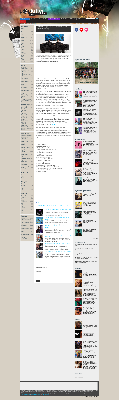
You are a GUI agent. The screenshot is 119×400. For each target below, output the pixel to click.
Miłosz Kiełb (23, 227)
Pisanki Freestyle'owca (26, 97)
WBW (22, 167)
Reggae (23, 207)
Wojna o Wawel (24, 168)
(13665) (31, 218)
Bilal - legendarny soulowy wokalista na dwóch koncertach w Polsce (89, 230)
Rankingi (23, 49)
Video (22, 59)
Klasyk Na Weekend (25, 86)
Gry (22, 34)
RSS (96, 23)
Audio (22, 175)
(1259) (31, 227)
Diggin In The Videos (25, 73)
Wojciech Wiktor (24, 238)
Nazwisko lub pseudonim (41, 267)
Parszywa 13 (24, 96)
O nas (71, 23)
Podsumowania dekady (26, 153)
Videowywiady (24, 164)
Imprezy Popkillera (25, 143)
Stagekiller (23, 113)
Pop (22, 204)
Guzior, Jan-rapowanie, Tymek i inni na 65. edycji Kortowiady (89, 212)
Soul (22, 210)
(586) (32, 238)
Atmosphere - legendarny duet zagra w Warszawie (89, 193)
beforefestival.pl (79, 377)
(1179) (31, 228)
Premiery (23, 44)
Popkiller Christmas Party (26, 156)
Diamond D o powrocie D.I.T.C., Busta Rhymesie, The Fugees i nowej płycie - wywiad (90, 363)
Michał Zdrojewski (25, 234)
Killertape (23, 84)
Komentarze (24, 37)
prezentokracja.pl (79, 376)
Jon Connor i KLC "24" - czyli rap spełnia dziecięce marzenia (89, 272)
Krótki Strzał (24, 87)
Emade (64, 205)
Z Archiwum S (24, 129)
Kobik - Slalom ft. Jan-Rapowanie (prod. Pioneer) (89, 160)
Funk (22, 198)
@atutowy (57, 205)
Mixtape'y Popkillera (25, 147)
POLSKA (33, 18)
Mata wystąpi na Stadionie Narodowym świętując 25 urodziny (89, 203)
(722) (32, 232)
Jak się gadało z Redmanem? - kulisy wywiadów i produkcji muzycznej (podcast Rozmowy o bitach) (88, 333)
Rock (22, 209)
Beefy (22, 28)
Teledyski (23, 177)
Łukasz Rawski (24, 236)
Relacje (22, 188)
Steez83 (52, 205)
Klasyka (23, 36)
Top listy (23, 56)
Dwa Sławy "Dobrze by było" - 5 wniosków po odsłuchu (90, 299)
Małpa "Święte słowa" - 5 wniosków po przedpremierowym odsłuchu (89, 281)
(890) (32, 231)
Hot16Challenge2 (25, 81)
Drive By (23, 77)
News (22, 40)
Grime (22, 200)
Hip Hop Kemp (24, 141)
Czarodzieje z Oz (25, 70)
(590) (32, 237)
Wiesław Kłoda (24, 233)
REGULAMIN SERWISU (25, 394)
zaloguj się (33, 23)
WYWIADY (72, 18)
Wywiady (23, 61)
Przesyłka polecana (25, 108)
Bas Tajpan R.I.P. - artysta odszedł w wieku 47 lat (89, 110)
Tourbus (23, 119)
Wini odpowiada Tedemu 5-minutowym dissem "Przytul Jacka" (90, 101)
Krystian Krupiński (25, 224)
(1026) (31, 230)
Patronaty (78, 23)
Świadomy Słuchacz (25, 114)
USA (39, 18)
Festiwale (23, 183)
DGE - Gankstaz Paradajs (89, 150)
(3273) (31, 219)
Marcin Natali (24, 225)
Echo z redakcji (24, 78)
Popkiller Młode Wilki (25, 158)
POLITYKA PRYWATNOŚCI (36, 394)
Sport (22, 52)
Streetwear (23, 53)
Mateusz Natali (24, 218)
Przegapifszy (24, 107)
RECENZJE (64, 18)
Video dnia (23, 123)
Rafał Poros (23, 237)
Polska (22, 43)
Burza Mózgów (24, 137)
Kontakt (84, 23)
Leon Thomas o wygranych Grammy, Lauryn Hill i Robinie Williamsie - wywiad (90, 323)
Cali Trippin (23, 138)
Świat (22, 55)
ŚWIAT (45, 18)
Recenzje (23, 50)
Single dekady (24, 161)
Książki (22, 39)
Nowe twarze (24, 41)
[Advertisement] (59, 4)
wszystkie (95, 187)
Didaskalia (23, 71)
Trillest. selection (25, 120)
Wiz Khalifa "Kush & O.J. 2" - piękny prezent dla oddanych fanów (90, 290)
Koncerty (23, 186)
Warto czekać (24, 125)
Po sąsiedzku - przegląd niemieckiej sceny (26, 100)
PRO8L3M (54, 124)
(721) (32, 234)
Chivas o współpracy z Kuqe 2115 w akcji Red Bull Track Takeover (90, 342)
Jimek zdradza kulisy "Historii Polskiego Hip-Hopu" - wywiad (89, 170)
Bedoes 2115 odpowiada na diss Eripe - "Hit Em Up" (90, 128)
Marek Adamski (24, 221)
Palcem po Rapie (25, 94)
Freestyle (23, 33)
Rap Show (23, 110)
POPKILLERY (24, 18)
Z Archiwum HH (24, 126)
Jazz (22, 203)
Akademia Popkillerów (26, 135)
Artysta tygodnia (24, 68)
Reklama (90, 23)
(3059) (31, 221)
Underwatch (23, 122)
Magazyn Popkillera (25, 89)
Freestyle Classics (25, 80)
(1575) (31, 225)
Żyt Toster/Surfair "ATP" (89, 141)
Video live (23, 189)
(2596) (31, 222)
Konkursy (23, 144)
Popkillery (23, 160)
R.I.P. (22, 47)
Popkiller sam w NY (25, 104)
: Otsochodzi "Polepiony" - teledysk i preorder (86, 245)
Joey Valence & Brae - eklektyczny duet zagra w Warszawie (89, 221)
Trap (22, 212)
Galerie (22, 176)
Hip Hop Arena (24, 140)
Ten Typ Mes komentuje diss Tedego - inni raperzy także (90, 92)
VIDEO (79, 18)
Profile (22, 46)
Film (22, 31)
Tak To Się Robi (24, 117)
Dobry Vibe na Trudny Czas (26, 75)
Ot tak (22, 93)
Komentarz (38, 271)
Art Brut (44, 205)
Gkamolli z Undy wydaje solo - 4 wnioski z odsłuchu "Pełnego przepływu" (90, 309)
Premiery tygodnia (25, 106)
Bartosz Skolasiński (25, 219)
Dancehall (23, 195)
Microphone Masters (25, 146)
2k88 (67, 205)
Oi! (21, 92)
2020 (61, 205)
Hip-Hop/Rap (24, 201)
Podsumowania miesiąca (26, 101)
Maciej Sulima (24, 230)
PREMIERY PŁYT (53, 18)
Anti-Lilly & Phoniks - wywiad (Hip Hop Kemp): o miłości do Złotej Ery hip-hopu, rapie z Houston (89, 352)
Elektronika (23, 197)
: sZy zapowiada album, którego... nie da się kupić (86, 253)
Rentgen (23, 111)
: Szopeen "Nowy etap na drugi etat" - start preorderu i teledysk (86, 262)
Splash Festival (24, 163)
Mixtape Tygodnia (25, 90)
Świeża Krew (24, 116)
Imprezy (23, 185)
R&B (22, 206)
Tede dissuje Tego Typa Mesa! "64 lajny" (89, 119)
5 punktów (23, 67)
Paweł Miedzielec (25, 228)
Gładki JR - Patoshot (88, 177)
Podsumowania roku (25, 154)
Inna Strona (23, 83)
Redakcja (23, 231)
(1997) (31, 224)
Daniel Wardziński (25, 222)
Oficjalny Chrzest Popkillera (25, 149)
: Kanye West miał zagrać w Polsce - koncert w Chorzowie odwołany (86, 258)
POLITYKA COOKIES (46, 394)
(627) (32, 235)
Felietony (23, 30)
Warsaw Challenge (25, 166)
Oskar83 (48, 205)
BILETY (23, 21)
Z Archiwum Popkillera (26, 128)
